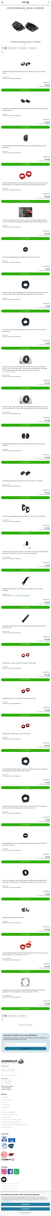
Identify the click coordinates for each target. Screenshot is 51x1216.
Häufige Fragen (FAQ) (8, 1099)
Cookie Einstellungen (8, 1127)
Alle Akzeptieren (26, 1204)
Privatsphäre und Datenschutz (10, 1114)
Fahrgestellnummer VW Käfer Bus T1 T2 (12, 1122)
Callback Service (7, 1117)
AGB (4, 1109)
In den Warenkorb (25, 90)
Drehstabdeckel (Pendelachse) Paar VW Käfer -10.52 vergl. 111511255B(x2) (22, 481)
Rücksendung (6, 1107)
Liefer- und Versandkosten (9, 1112)
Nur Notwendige (25, 1209)
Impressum (5, 1097)
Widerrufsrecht (6, 1104)
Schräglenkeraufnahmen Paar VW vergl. (13, 917)
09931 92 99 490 (10, 1069)
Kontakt (4, 1102)
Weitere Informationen (25, 1213)
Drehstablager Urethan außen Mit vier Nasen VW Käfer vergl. (19, 663)
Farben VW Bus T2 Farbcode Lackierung (12, 1119)
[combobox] (13, 48)
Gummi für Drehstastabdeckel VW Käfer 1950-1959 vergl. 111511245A (20, 257)
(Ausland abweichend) (16, 78)
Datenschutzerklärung (6, 1201)
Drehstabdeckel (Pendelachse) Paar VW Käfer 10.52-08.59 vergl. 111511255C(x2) (23, 516)
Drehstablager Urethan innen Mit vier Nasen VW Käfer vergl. (19, 698)
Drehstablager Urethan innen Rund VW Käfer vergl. (16, 733)
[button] (2, 48)
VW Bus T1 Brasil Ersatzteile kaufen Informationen (15, 1124)
